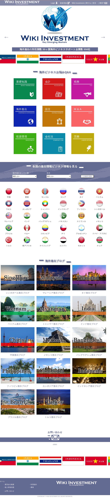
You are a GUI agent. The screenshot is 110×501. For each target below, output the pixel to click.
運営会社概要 (9, 484)
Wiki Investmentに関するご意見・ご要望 (87, 3)
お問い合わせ (9, 491)
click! (55, 444)
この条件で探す (87, 176)
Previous (4, 35)
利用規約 (34, 484)
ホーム (2, 481)
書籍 (32, 487)
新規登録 (63, 3)
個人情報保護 (9, 487)
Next (101, 35)
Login (53, 3)
